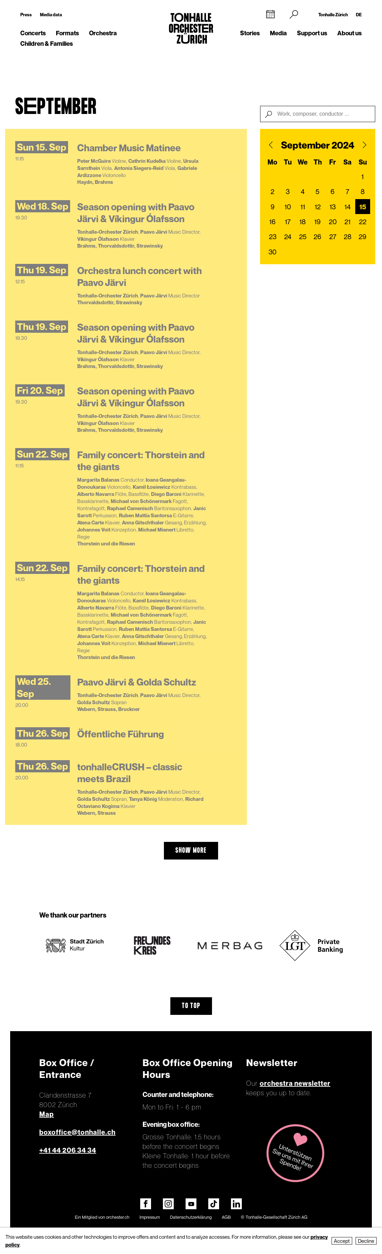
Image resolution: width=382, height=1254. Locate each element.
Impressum (150, 1217)
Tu (288, 162)
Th (318, 162)
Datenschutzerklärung (191, 1217)
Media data (51, 14)
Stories (250, 33)
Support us (312, 33)
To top (191, 1006)
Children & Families (46, 43)
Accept (342, 1241)
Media (278, 33)
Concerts (33, 33)
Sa (347, 162)
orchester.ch (117, 1217)
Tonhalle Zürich (333, 14)
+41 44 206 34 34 (67, 1150)
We (302, 162)
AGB (226, 1217)
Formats (67, 33)
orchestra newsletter (295, 1083)
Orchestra (103, 33)
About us (349, 33)
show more (191, 851)
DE (359, 14)
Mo (272, 162)
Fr (332, 162)
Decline (366, 1241)
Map (46, 1114)
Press (26, 14)
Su (363, 162)
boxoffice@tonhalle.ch (77, 1132)
